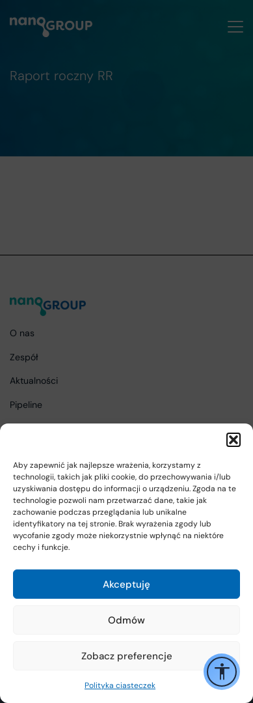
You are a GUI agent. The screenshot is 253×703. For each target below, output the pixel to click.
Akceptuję (126, 584)
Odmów (126, 620)
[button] (233, 439)
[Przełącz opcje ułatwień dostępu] (222, 671)
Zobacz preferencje (126, 656)
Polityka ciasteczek (120, 685)
